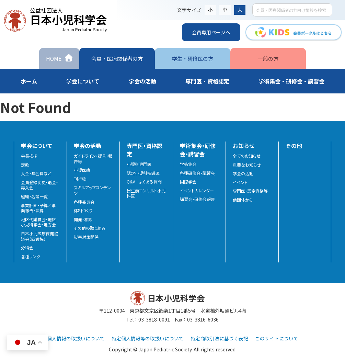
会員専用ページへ (211, 32)
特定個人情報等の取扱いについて (148, 338)
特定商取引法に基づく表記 (219, 338)
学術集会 (188, 164)
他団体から (243, 200)
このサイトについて (276, 338)
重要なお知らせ (247, 165)
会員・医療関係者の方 (117, 58)
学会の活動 (243, 173)
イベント (240, 182)
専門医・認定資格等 (250, 191)
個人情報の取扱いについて (76, 338)
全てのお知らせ (247, 156)
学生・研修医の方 (193, 58)
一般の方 (268, 58)
